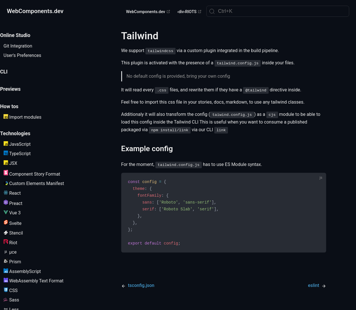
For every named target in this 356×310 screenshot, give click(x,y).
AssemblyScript (29, 271)
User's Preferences (29, 55)
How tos (16, 106)
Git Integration (24, 46)
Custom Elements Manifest (40, 183)
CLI (10, 72)
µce (16, 252)
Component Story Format (38, 173)
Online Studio (22, 35)
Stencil (20, 233)
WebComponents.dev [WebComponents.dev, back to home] (35, 11)
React (19, 193)
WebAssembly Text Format (40, 281)
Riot (17, 242)
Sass (18, 300)
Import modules (29, 117)
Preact (19, 203)
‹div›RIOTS (189, 11)
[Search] (277, 11)
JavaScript (23, 144)
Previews (17, 89)
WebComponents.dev (148, 11)
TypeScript (23, 153)
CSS (17, 290)
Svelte (19, 222)
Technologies (22, 133)
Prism (19, 261)
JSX (17, 163)
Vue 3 (18, 212)
